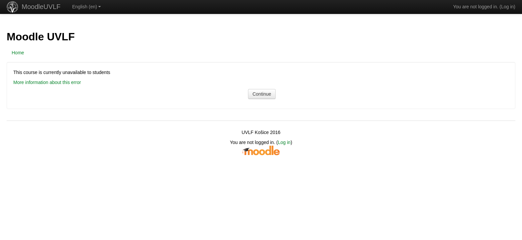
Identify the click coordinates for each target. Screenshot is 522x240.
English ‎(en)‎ (86, 6)
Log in (507, 6)
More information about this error (47, 82)
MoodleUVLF (41, 6)
